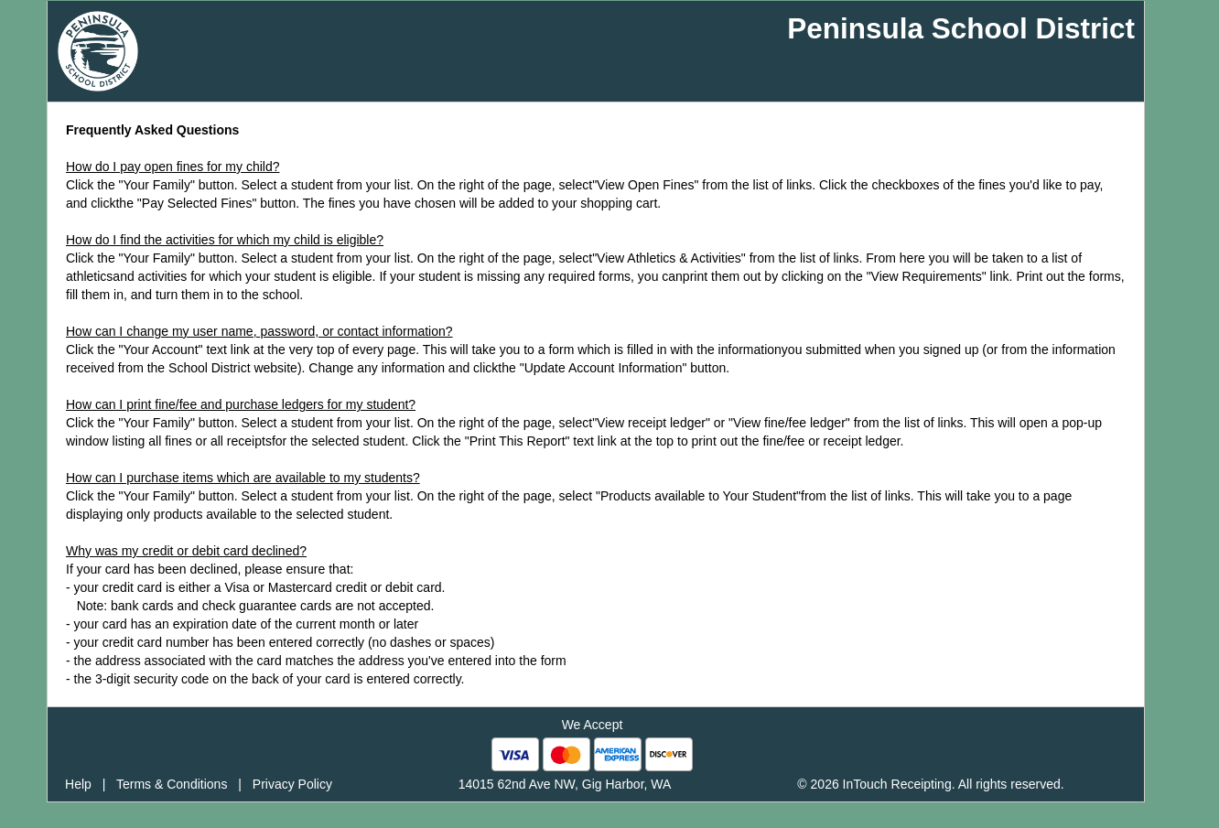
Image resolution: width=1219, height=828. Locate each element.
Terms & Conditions (171, 784)
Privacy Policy (292, 784)
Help (78, 784)
